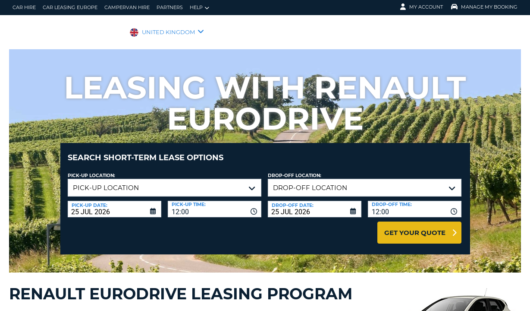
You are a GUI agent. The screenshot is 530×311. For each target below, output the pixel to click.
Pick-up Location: (91, 169)
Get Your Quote (414, 226)
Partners (170, 7)
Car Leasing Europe (70, 7)
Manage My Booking (484, 7)
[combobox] (214, 202)
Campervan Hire (127, 7)
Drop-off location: (294, 169)
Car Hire (24, 7)
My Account (421, 7)
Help (199, 8)
